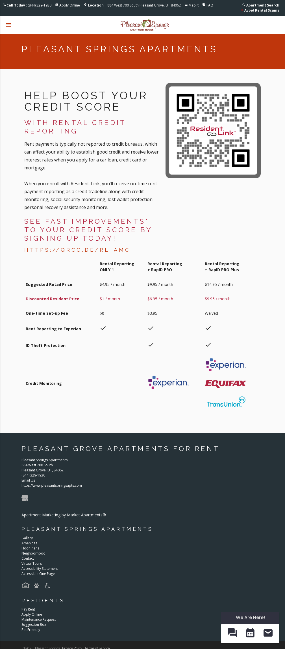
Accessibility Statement (39, 568)
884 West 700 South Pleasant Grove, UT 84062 (134, 5)
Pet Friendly (30, 629)
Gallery (27, 538)
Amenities (29, 543)
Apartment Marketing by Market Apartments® (63, 515)
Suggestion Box (33, 624)
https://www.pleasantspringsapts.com (51, 485)
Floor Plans (30, 548)
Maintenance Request (38, 619)
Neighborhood (33, 553)
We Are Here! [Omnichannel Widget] (250, 617)
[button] (232, 633)
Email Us (28, 480)
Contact (27, 558)
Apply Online (69, 5)
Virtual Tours (31, 563)
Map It (194, 5)
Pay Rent (28, 609)
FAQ (209, 5)
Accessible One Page (38, 573)
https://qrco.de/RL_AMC (77, 250)
